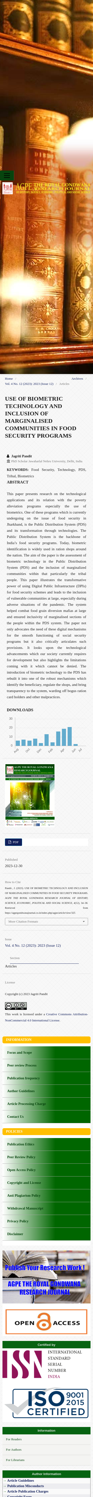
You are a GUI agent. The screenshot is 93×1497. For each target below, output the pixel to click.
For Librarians (15, 1460)
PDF (15, 842)
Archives (77, 378)
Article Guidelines (21, 1480)
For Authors (14, 1449)
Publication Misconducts (25, 1486)
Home (9, 378)
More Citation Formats (23, 921)
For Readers (14, 1439)
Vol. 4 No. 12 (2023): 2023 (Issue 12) (29, 384)
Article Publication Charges (27, 1491)
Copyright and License (24, 1183)
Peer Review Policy (21, 1157)
